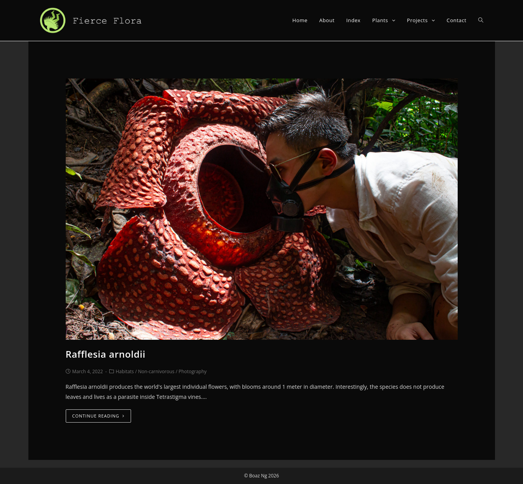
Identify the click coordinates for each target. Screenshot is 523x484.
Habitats (125, 371)
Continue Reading (98, 416)
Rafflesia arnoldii (106, 354)
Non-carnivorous (156, 371)
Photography (192, 371)
